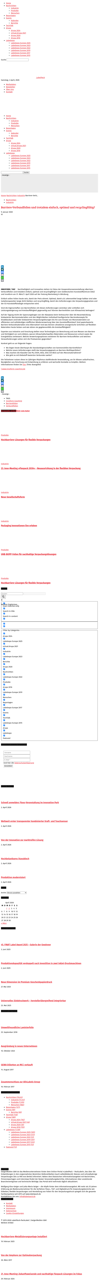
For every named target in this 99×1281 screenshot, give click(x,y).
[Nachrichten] (4, 669)
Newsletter (10, 87)
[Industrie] (4, 649)
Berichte (14, 23)
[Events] (4, 710)
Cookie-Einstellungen (15, 1213)
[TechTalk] (4, 715)
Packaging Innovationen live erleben (19, 525)
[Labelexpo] (4, 730)
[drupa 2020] (4, 664)
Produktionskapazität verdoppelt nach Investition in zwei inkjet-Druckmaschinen (41, 963)
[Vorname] (16, 752)
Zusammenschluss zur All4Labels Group (20, 1082)
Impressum (10, 1208)
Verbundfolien (12, 406)
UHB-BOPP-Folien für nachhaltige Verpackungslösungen (28, 554)
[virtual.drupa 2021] (4, 643)
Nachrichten (11, 5)
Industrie (15, 8)
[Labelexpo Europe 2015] (4, 720)
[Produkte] (4, 679)
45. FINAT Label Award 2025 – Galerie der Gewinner (26, 944)
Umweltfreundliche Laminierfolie (17, 1027)
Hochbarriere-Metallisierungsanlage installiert (24, 1236)
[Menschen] (4, 695)
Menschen (15, 13)
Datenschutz (11, 1211)
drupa (8, 28)
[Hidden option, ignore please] (4, 623)
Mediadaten (11, 84)
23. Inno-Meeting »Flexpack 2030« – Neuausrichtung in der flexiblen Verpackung (41, 468)
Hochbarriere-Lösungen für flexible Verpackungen (25, 439)
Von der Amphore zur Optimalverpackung (21, 1255)
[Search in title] (4, 608)
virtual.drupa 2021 (18, 33)
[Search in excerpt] (4, 618)
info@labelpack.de (27, 1196)
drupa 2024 (15, 30)
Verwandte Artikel (8, 411)
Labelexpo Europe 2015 (20, 55)
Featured (11, 1147)
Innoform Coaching (14, 401)
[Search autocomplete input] (35, 593)
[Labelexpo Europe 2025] (4, 638)
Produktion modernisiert (13, 877)
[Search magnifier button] (3, 597)
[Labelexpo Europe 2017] (4, 705)
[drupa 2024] (4, 633)
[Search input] (12, 593)
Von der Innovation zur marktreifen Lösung (22, 840)
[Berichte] (4, 659)
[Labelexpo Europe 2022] (4, 674)
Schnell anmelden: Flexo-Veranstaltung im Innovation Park (30, 802)
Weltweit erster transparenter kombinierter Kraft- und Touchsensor (34, 821)
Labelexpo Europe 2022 (20, 48)
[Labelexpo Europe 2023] (4, 654)
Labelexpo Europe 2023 (20, 45)
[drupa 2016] (4, 684)
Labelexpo (10, 40)
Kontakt (9, 92)
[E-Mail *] (16, 760)
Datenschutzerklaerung (24, 763)
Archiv (3, 893)
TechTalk (9, 25)
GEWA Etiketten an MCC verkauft (17, 1065)
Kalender (15, 20)
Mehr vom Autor (23, 411)
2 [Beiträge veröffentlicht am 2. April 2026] (9, 908)
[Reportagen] (4, 700)
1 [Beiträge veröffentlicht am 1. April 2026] (6, 908)
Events (8, 18)
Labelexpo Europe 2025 (20, 43)
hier (24, 364)
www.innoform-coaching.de (13, 369)
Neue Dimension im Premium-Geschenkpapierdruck (26, 982)
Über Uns (10, 89)
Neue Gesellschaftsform (13, 497)
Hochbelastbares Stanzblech (15, 858)
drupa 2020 (15, 35)
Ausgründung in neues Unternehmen (19, 1046)
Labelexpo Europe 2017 (20, 53)
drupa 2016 (15, 38)
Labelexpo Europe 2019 (20, 50)
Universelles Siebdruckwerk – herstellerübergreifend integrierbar (33, 1000)
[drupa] (4, 725)
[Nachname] (16, 756)
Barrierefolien (12, 403)
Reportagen (11, 15)
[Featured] (4, 735)
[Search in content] (4, 613)
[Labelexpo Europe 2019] (4, 689)
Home (8, 3)
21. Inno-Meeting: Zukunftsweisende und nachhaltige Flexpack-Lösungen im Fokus (41, 1274)
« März (4, 923)
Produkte (15, 10)
